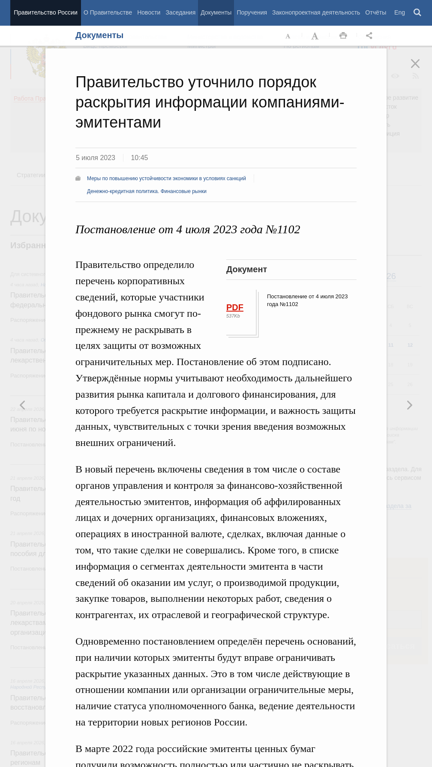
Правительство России (45, 12)
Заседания (180, 12)
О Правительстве (108, 12)
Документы (216, 12)
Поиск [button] (418, 13)
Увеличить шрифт (316, 36)
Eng (399, 12)
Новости (148, 12)
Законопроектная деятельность (316, 12)
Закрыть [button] (421, 69)
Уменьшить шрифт (288, 36)
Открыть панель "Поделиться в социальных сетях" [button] (370, 36)
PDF (234, 307)
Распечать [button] (343, 36)
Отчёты (375, 12)
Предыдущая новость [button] (409, 405)
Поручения (252, 12)
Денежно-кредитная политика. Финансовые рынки (147, 191)
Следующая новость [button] (23, 405)
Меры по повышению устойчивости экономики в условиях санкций (166, 178)
